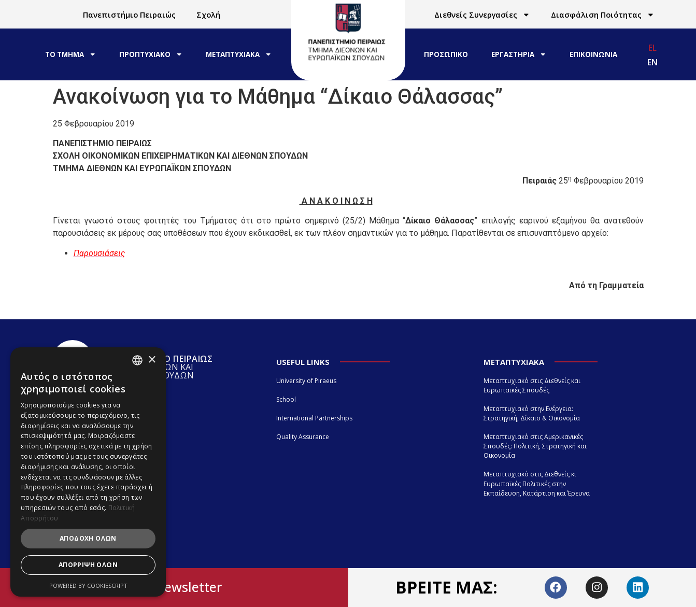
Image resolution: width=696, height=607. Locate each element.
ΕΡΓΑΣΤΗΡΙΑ (518, 54)
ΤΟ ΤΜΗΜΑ (70, 54)
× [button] (151, 360)
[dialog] (88, 472)
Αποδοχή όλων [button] (88, 538)
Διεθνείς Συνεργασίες (482, 15)
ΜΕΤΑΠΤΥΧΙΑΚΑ (239, 54)
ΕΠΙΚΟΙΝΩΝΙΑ (593, 54)
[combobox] (137, 360)
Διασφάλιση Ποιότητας (603, 15)
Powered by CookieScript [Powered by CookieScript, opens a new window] (88, 585)
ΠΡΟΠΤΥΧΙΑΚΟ (150, 54)
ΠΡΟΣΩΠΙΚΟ (446, 54)
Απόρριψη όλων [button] (88, 564)
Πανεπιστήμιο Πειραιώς (129, 14)
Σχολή (208, 14)
